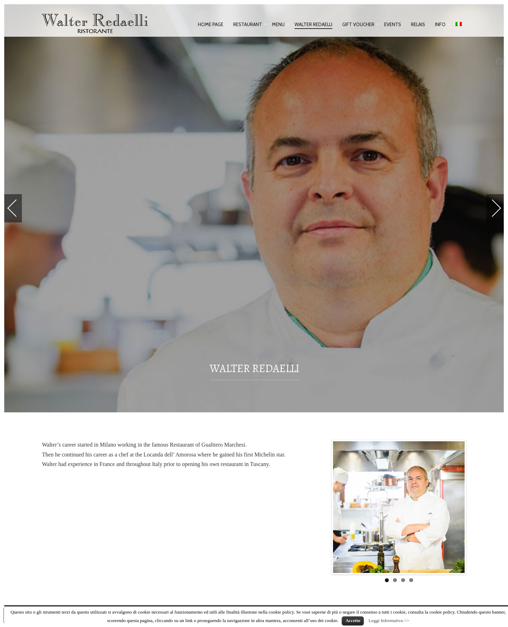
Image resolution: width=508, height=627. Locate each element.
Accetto (352, 620)
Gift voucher (358, 24)
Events (392, 24)
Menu (278, 24)
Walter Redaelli (313, 24)
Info (440, 24)
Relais (418, 24)
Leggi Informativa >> (389, 620)
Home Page (210, 24)
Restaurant (247, 24)
